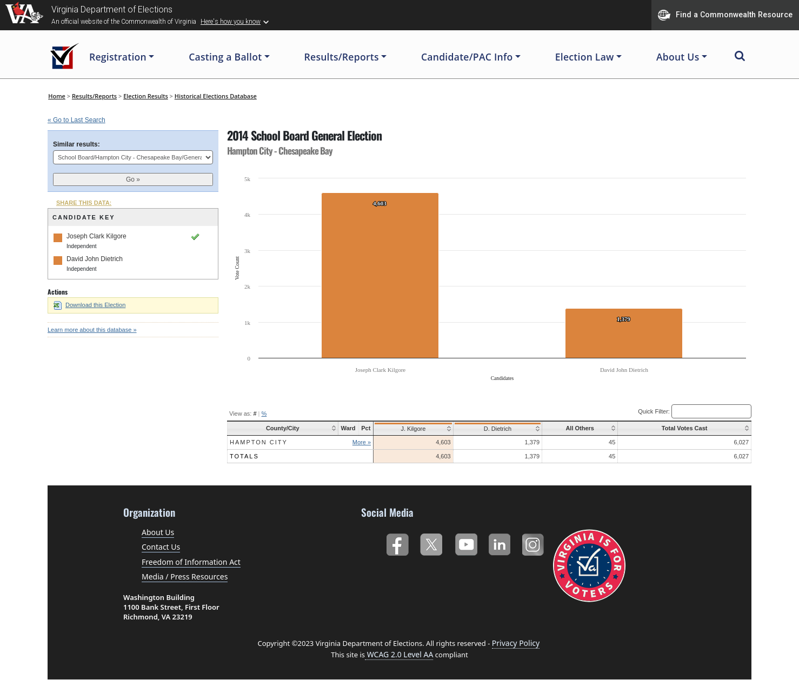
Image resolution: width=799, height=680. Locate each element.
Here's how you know (231, 21)
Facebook (397, 542)
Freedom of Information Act (191, 562)
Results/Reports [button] (341, 56)
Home (56, 96)
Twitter (431, 542)
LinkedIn (500, 542)
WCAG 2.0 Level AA (399, 654)
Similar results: (76, 144)
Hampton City (259, 442)
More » (361, 442)
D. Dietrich (495, 428)
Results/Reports (94, 96)
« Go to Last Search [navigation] (76, 120)
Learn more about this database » (92, 329)
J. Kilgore (412, 428)
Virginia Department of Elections (111, 9)
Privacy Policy (516, 643)
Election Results (145, 96)
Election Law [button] (584, 56)
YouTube (466, 542)
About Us (158, 532)
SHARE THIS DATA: (83, 202)
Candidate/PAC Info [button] (467, 56)
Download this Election (89, 305)
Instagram (534, 542)
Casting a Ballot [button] (225, 56)
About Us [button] (678, 56)
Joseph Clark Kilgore (96, 236)
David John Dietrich (94, 259)
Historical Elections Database (216, 96)
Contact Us (161, 547)
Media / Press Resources (185, 576)
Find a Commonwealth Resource (725, 15)
